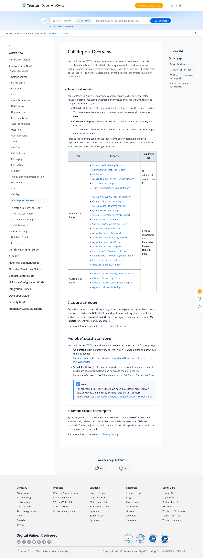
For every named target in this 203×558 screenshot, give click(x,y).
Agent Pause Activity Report (107, 242)
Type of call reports (180, 64)
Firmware (131, 511)
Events (20, 524)
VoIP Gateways (61, 506)
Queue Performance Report (107, 210)
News (20, 515)
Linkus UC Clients (62, 497)
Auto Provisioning (20, 123)
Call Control (17, 147)
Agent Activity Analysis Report (108, 287)
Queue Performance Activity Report (111, 214)
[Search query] (122, 20)
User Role (16, 129)
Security (15, 170)
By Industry (96, 511)
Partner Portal (170, 502)
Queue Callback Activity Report (108, 201)
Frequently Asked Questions (25, 308)
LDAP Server (17, 106)
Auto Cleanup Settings (108, 434)
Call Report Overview (58, 33)
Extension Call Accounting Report (110, 251)
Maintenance (18, 182)
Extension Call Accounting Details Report (113, 255)
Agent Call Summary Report (107, 228)
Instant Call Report (23, 213)
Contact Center (98, 497)
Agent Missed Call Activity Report (109, 237)
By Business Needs (100, 520)
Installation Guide (19, 59)
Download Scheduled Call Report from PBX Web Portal (124, 396)
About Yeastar (24, 493)
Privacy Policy (49, 551)
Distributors (23, 502)
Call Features (18, 153)
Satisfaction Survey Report (106, 219)
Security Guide (17, 302)
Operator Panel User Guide (25, 269)
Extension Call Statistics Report (108, 169)
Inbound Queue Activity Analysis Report (113, 273)
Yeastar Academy (171, 520)
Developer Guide (19, 295)
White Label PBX (98, 502)
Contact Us (168, 493)
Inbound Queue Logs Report (107, 278)
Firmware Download (149, 5)
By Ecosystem (97, 515)
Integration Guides (20, 289)
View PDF (178, 51)
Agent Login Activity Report (106, 233)
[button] (7, 53)
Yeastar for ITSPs (171, 515)
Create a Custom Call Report (27, 207)
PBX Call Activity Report (104, 183)
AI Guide (14, 256)
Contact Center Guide (21, 276)
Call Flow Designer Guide (23, 249)
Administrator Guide (23, 33)
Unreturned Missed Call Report (108, 260)
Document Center (53, 5)
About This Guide (19, 70)
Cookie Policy (64, 551)
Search (161, 20)
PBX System (17, 164)
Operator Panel (19, 135)
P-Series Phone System (65, 493)
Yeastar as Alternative (174, 511)
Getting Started (19, 76)
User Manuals (133, 506)
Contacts (16, 94)
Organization (18, 112)
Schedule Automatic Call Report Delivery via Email (128, 375)
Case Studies (133, 502)
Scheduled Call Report (25, 219)
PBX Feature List (170, 506)
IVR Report (98, 174)
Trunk (14, 141)
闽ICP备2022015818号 (175, 551)
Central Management (64, 511)
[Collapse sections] (196, 33)
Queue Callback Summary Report (109, 205)
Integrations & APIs (100, 506)
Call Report (40, 33)
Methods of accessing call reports (181, 76)
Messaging (16, 159)
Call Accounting (19, 231)
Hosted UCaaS (97, 493)
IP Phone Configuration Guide (26, 282)
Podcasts (131, 520)
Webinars (131, 515)
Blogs (129, 497)
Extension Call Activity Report (107, 165)
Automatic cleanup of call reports (181, 85)
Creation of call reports (182, 69)
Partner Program (26, 497)
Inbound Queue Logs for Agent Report (112, 282)
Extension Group (20, 118)
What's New (16, 53)
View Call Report (110, 358)
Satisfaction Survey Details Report (110, 224)
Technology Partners (28, 511)
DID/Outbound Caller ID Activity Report (113, 178)
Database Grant (19, 237)
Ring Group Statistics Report (107, 264)
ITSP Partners (24, 506)
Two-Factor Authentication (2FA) (28, 176)
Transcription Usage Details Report (111, 187)
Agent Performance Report (106, 246)
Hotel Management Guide (24, 262)
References (17, 243)
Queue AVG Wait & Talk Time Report (111, 196)
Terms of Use (34, 551)
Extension (16, 88)
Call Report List (21, 225)
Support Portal (170, 497)
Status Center (18, 82)
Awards (21, 520)
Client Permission (20, 100)
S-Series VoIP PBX (62, 502)
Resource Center (135, 493)
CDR (13, 188)
